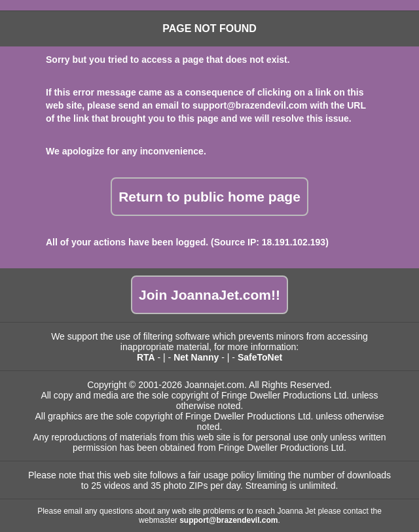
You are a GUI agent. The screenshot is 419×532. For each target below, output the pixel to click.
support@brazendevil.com (249, 105)
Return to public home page (209, 196)
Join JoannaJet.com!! (209, 294)
